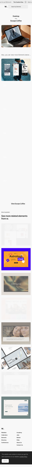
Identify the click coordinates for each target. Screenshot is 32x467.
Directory (3, 440)
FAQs (18, 440)
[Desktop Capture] (16, 259)
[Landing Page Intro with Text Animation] (16, 94)
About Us (19, 442)
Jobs (18, 435)
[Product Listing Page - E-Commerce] (16, 141)
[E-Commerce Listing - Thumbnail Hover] (16, 117)
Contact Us (20, 445)
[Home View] (16, 284)
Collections (4, 435)
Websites (3, 432)
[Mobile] (16, 70)
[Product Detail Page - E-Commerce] (16, 189)
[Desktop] (16, 309)
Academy (19, 432)
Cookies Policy (23, 456)
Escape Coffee (16, 21)
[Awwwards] (6, 6)
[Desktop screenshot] (16, 234)
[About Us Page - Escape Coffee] (16, 165)
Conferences (4, 442)
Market (18, 437)
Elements (3, 437)
